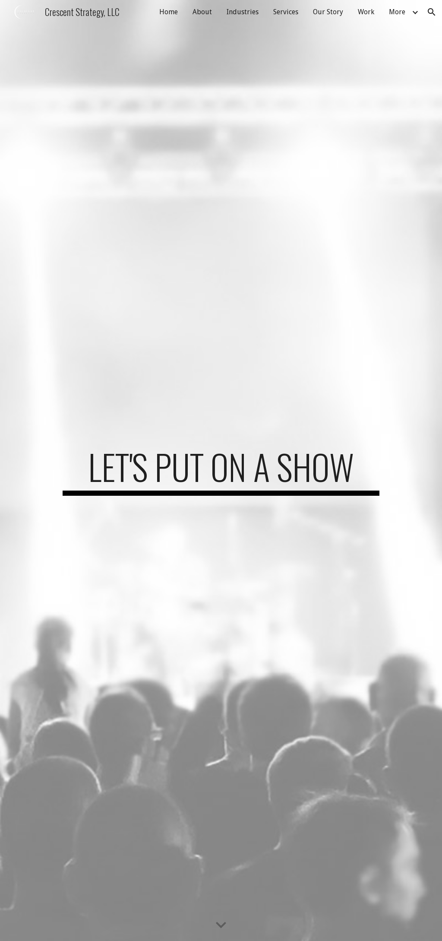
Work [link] (366, 12)
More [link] (397, 12)
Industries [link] (243, 12)
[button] (431, 12)
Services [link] (285, 12)
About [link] (202, 12)
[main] (221, 470)
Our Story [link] (328, 12)
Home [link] (168, 12)
